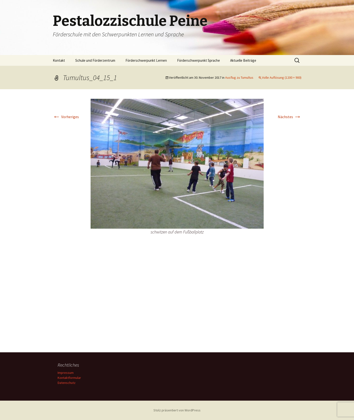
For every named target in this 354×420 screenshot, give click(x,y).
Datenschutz (67, 383)
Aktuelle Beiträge (243, 60)
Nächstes (289, 116)
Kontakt (59, 60)
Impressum (66, 372)
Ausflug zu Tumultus (239, 77)
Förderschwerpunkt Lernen (146, 60)
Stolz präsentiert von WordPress (177, 410)
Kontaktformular (69, 378)
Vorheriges (66, 116)
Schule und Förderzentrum (95, 60)
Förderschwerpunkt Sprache (198, 60)
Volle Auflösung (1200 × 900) (281, 77)
